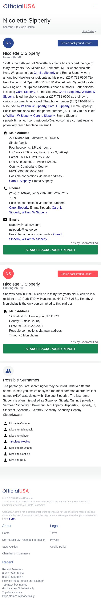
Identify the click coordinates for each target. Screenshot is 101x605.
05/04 (20, 573)
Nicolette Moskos (16, 441)
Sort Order (88, 31)
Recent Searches (12, 569)
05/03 (5, 576)
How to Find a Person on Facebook (23, 580)
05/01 (20, 576)
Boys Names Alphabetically (18, 596)
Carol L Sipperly (44, 72)
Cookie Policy (58, 546)
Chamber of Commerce (16, 553)
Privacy (54, 539)
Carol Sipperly (25, 91)
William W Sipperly (33, 106)
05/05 (13, 573)
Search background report (50, 250)
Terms (53, 532)
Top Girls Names (12, 592)
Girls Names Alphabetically (18, 588)
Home (5, 532)
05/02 (13, 576)
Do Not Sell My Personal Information (23, 539)
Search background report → (78, 43)
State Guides (10, 546)
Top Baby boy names (14, 584)
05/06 (5, 573)
